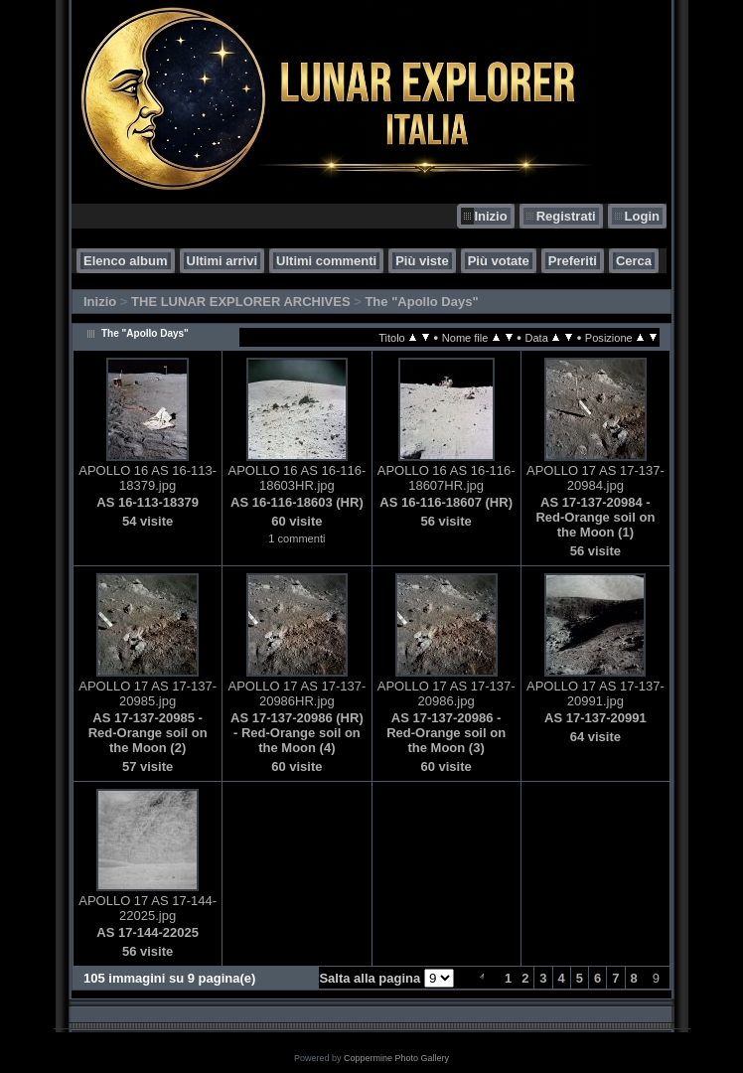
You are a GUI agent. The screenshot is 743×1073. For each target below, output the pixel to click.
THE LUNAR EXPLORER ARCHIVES (241, 301)
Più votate (498, 260)
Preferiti (572, 260)
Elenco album (125, 260)
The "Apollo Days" (421, 301)
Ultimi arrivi (222, 260)
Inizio (490, 216)
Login (642, 216)
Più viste (421, 260)
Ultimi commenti (326, 260)
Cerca (634, 260)
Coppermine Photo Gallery (396, 1058)
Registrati (566, 216)
